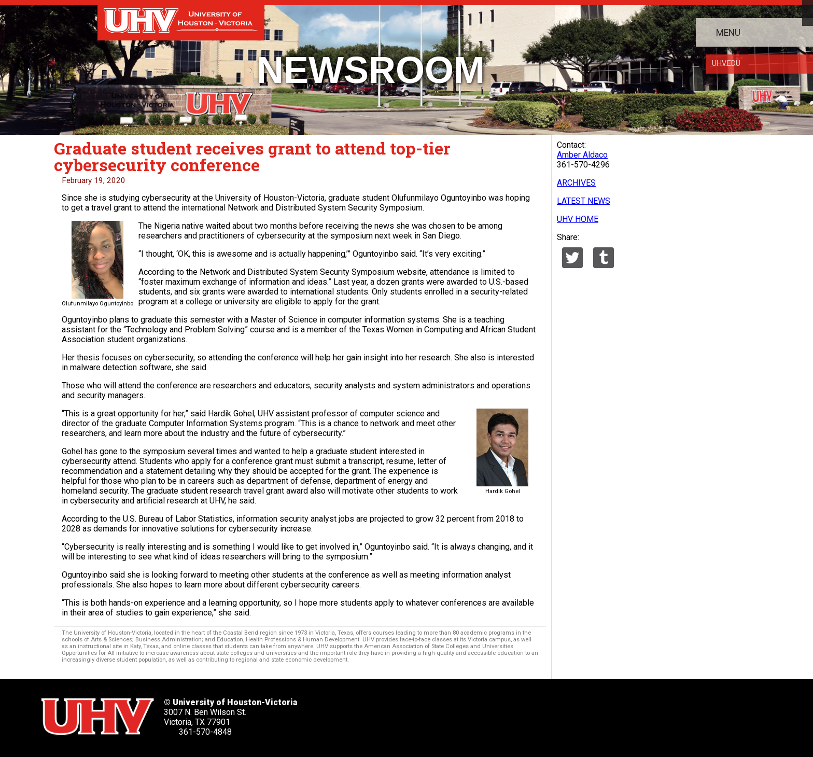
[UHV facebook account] (404, 713)
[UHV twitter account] (370, 713)
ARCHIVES (576, 183)
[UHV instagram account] (508, 713)
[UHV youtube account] (474, 713)
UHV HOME (577, 219)
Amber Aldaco (582, 155)
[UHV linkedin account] (439, 713)
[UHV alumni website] (543, 713)
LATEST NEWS (583, 201)
